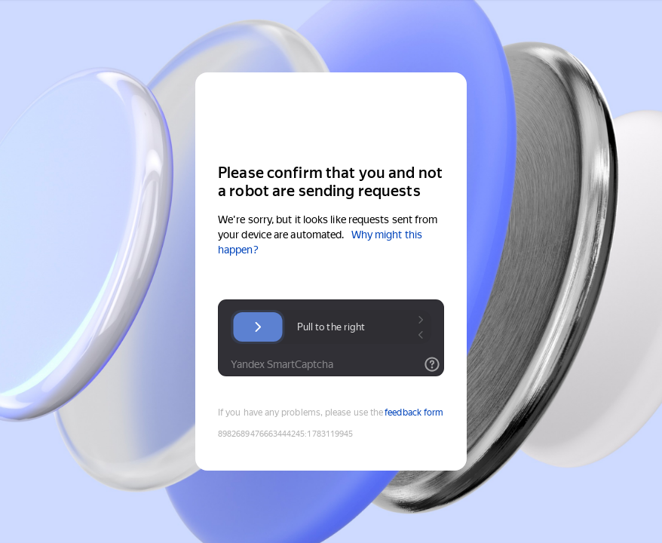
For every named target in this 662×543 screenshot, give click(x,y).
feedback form (414, 412)
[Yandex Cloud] (331, 116)
